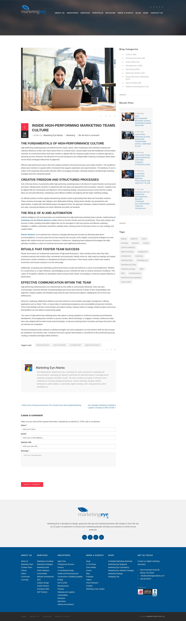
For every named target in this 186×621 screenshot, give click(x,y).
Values (23, 574)
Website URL (26, 442)
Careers (47, 616)
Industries (72, 13)
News (88, 561)
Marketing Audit (43, 567)
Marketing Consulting (45, 561)
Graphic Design (43, 583)
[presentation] (39, 477)
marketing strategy (128, 269)
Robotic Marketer (43, 220)
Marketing (70, 135)
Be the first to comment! (89, 135)
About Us (60, 13)
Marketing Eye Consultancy (118, 567)
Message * (25, 451)
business (135, 243)
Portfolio (97, 13)
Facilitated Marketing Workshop (120, 561)
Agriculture (62, 601)
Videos (89, 580)
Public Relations (43, 570)
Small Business (135, 273)
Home (23, 616)
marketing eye (142, 260)
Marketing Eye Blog (128, 265)
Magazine (111, 13)
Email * (24, 434)
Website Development (45, 577)
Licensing (24, 580)
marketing (139, 256)
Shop (145, 13)
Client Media (91, 567)
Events (89, 570)
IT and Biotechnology (66, 570)
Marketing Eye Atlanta (53, 135)
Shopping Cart (113, 577)
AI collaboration (75, 345)
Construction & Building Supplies (70, 577)
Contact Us (157, 13)
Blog (138, 13)
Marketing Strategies (45, 564)
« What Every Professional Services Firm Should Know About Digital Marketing (51, 405)
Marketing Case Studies (95, 589)
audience (134, 239)
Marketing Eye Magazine (117, 564)
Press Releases (92, 583)
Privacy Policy (62, 616)
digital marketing (127, 252)
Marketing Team (27, 564)
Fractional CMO (43, 589)
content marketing (128, 247)
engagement (142, 252)
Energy (60, 580)
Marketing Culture (43, 345)
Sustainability (63, 595)
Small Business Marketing (131, 278)
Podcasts (89, 577)
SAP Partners (42, 592)
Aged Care (62, 561)
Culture (24, 570)
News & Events (125, 13)
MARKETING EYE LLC (156, 616)
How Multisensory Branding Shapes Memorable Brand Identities (143, 120)
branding (124, 243)
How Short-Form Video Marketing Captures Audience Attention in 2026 (142, 159)
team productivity (59, 345)
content (146, 243)
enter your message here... (68, 459)
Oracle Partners (43, 586)
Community (25, 577)
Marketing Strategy (115, 574)
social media (126, 282)
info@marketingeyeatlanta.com (151, 576)
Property (61, 589)
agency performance (92, 345)
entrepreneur (126, 256)
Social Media (42, 574)
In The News (91, 564)
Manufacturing (63, 586)
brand (144, 239)
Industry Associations (66, 604)
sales (142, 269)
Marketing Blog (126, 260)
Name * (24, 425)
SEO (123, 273)
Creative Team (26, 567)
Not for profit (62, 583)
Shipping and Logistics (66, 592)
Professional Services (66, 564)
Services (85, 13)
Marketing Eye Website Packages (121, 570)
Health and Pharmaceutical (68, 574)
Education (61, 598)
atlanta (123, 239)
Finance (61, 567)
